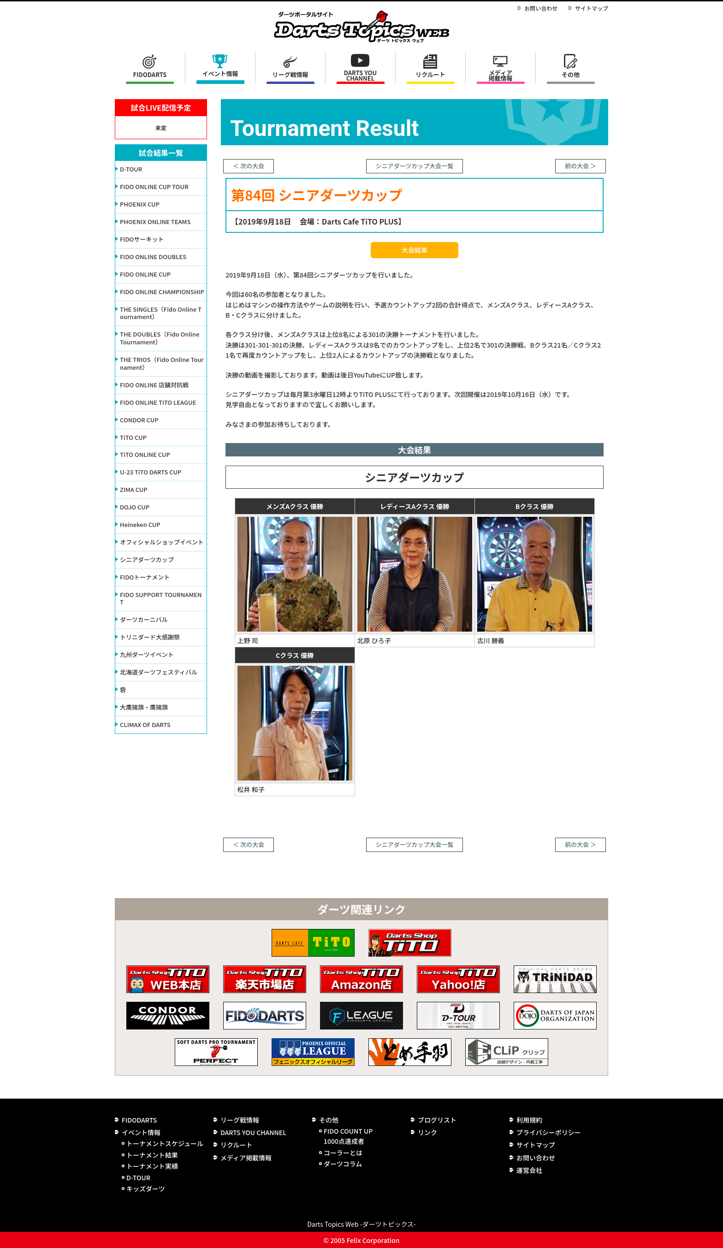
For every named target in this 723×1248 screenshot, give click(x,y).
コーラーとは (343, 1152)
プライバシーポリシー (548, 1132)
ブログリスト (437, 1119)
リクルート (430, 74)
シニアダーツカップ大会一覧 (415, 165)
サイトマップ (591, 8)
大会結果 (414, 249)
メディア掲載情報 (500, 75)
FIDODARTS (150, 74)
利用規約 (529, 1119)
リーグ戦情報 (239, 1119)
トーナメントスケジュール (164, 1143)
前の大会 (577, 165)
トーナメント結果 (152, 1154)
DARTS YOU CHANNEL (360, 75)
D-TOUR (138, 1177)
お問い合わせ (540, 8)
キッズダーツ (145, 1188)
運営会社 (529, 1170)
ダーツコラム (343, 1163)
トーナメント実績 (152, 1166)
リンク (427, 1132)
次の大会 (252, 165)
